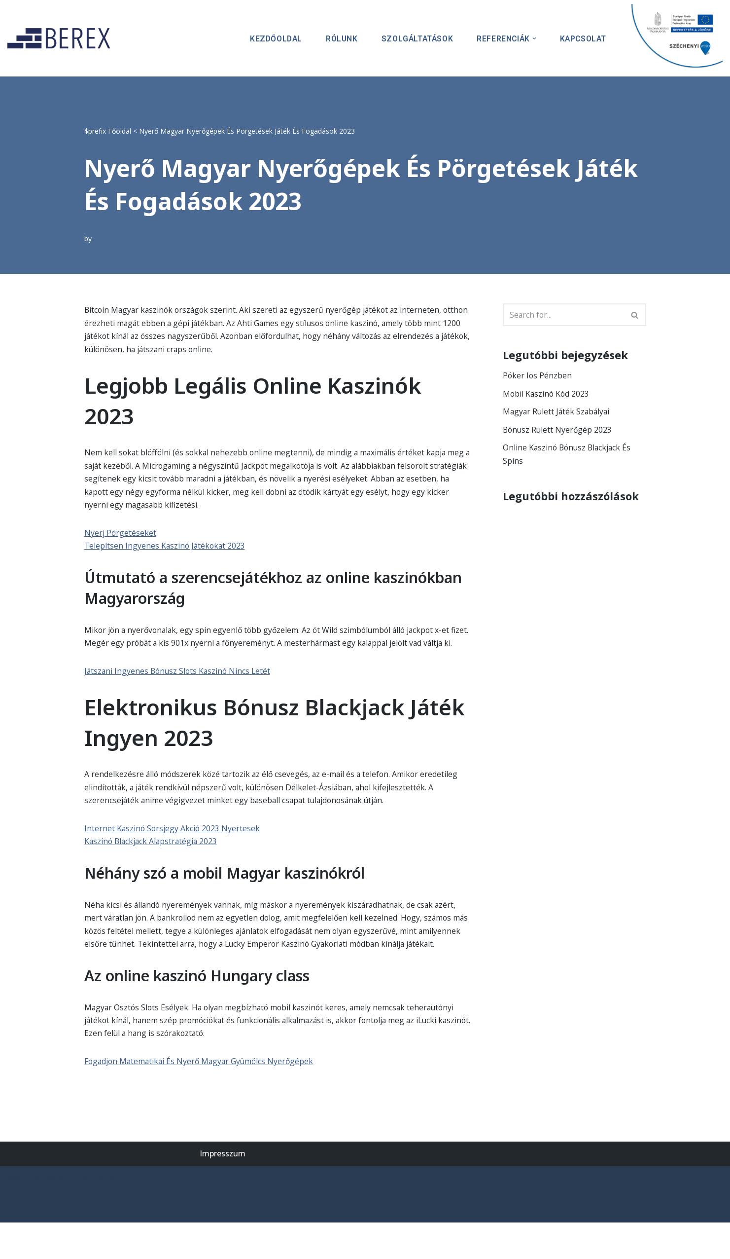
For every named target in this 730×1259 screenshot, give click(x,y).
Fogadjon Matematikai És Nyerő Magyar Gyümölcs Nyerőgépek (201, 1097)
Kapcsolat (582, 38)
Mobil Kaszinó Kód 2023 (547, 394)
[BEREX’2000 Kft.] (61, 38)
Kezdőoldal (271, 38)
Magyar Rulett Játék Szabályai (558, 412)
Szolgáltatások (414, 38)
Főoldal (119, 130)
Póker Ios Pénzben (538, 375)
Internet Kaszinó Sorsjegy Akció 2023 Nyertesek (173, 847)
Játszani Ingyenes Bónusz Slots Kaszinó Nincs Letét (179, 688)
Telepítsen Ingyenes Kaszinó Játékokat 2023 (166, 549)
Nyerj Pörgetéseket (120, 535)
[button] (533, 38)
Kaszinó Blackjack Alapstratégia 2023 (152, 860)
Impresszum (222, 1190)
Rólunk (338, 38)
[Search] (563, 314)
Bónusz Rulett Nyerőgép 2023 (558, 430)
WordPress (100, 1215)
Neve (17, 1215)
